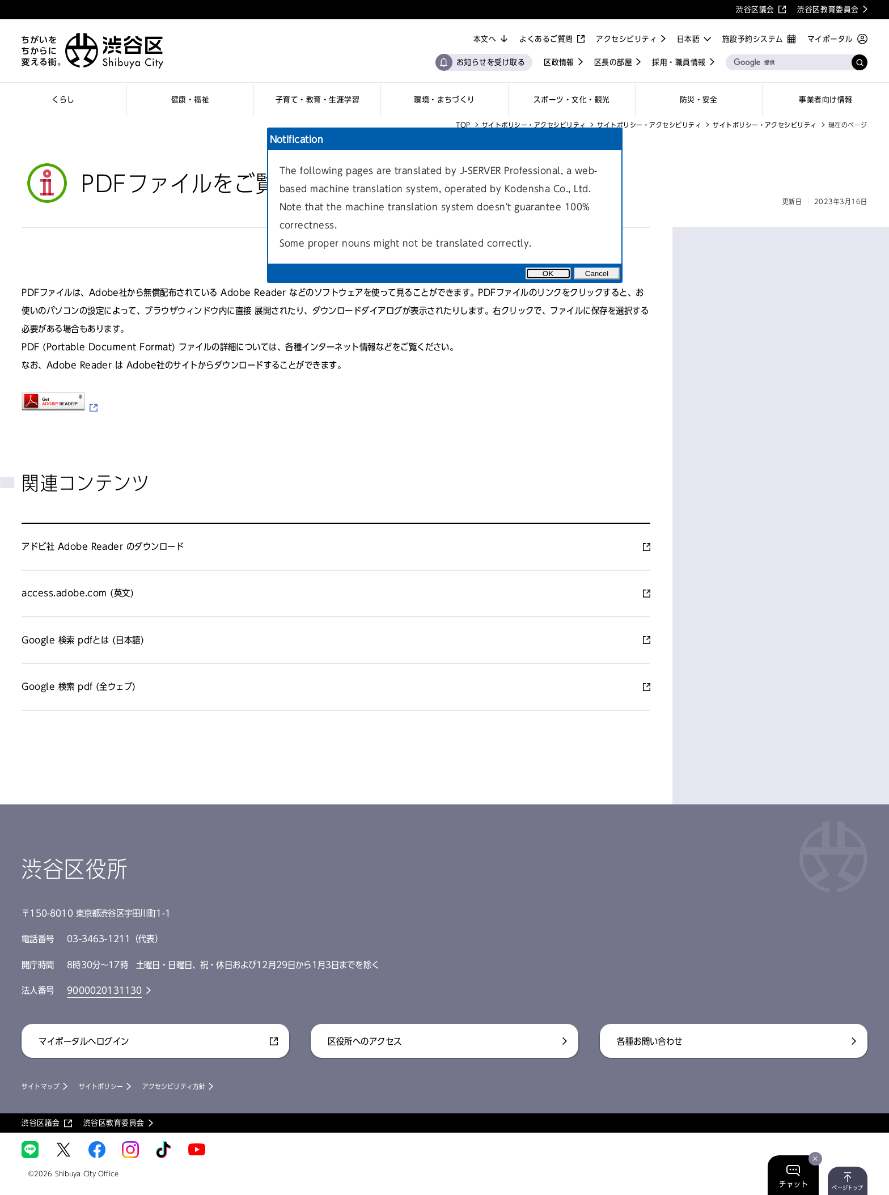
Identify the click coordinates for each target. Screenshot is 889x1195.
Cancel (597, 273)
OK (548, 273)
